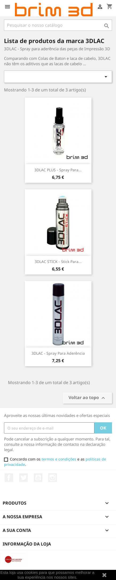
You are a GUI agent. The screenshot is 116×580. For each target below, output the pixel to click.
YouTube (38, 477)
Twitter (23, 477)
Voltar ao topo (87, 398)
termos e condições (59, 459)
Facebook (9, 477)
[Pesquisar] (58, 25)
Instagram (52, 477)
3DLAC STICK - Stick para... (58, 261)
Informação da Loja (27, 544)
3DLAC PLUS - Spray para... (58, 169)
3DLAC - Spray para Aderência (58, 353)
